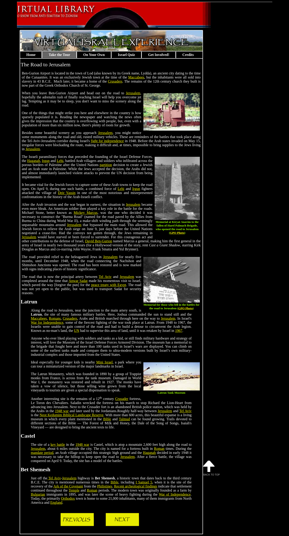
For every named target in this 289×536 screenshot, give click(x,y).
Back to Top (211, 468)
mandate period (42, 453)
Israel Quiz (126, 55)
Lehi (60, 161)
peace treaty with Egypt (108, 285)
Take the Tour (59, 55)
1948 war (61, 411)
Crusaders (115, 81)
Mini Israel (104, 362)
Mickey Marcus (86, 213)
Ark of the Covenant (68, 486)
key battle (58, 444)
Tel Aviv (105, 277)
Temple (74, 490)
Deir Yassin (66, 193)
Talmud (124, 419)
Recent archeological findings (135, 486)
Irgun (45, 161)
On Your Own (94, 55)
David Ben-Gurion (98, 241)
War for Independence (47, 322)
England (56, 502)
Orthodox (68, 498)
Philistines (104, 486)
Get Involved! (158, 55)
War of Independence (175, 494)
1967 (178, 331)
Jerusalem (133, 93)
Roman (159, 449)
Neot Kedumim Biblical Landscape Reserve (71, 415)
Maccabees (136, 77)
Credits (188, 55)
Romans (55, 318)
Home (31, 55)
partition (106, 165)
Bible (107, 419)
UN (76, 331)
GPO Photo (177, 232)
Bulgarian (38, 494)
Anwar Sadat (78, 281)
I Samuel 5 (144, 482)
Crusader (121, 399)
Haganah (33, 161)
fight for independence (107, 141)
